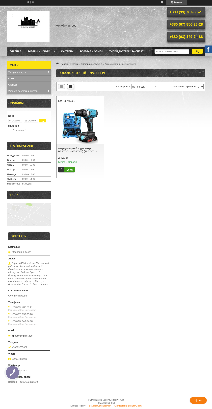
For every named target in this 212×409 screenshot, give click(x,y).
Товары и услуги (39, 51)
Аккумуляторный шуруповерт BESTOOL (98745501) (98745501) (77, 150)
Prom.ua (120, 400)
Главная (15, 51)
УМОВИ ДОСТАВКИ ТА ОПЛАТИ (127, 51)
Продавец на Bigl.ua (106, 403)
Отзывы (12, 84)
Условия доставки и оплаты (23, 91)
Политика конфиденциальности (127, 406)
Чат (198, 400)
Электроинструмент (91, 64)
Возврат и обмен (91, 51)
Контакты (66, 51)
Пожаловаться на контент (99, 406)
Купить (69, 169)
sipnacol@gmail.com (22, 335)
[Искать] (197, 51)
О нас (11, 78)
